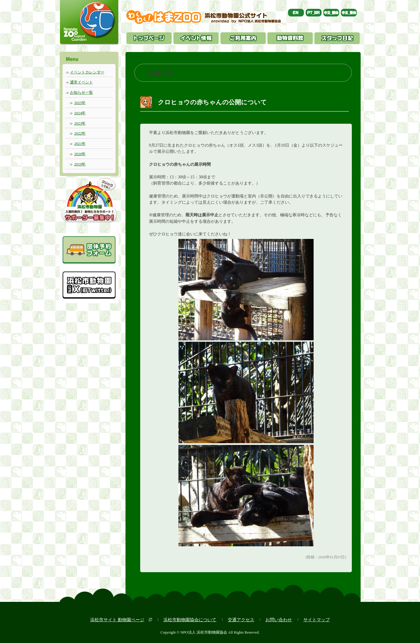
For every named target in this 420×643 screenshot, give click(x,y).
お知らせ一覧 (81, 92)
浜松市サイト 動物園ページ (117, 619)
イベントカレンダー (87, 72)
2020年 (80, 154)
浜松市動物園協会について (189, 619)
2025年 (80, 103)
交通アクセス (241, 619)
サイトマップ (316, 619)
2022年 (80, 133)
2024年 (80, 113)
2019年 (80, 164)
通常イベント (81, 82)
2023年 (80, 123)
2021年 (80, 143)
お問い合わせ (278, 619)
